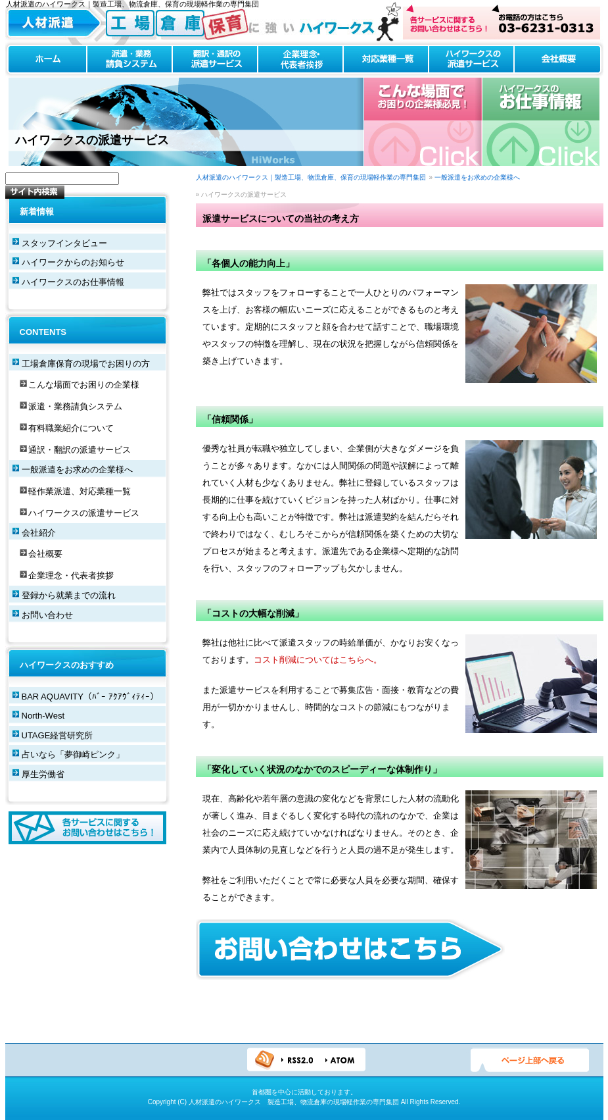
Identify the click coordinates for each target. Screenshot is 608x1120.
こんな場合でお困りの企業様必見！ (423, 122)
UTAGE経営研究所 (57, 735)
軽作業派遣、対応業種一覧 (79, 491)
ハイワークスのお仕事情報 (540, 122)
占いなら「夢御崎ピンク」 (73, 754)
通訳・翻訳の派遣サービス (79, 450)
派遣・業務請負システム (129, 59)
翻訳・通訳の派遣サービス (215, 59)
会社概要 (558, 59)
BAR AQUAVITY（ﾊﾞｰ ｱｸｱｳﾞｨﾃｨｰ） (90, 696)
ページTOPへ (530, 1060)
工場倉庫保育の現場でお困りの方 (86, 364)
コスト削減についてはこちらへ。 (318, 660)
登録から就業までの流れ (69, 595)
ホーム (46, 59)
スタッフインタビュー (64, 243)
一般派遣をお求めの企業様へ (477, 177)
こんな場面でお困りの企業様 (83, 385)
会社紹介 (39, 533)
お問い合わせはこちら (501, 22)
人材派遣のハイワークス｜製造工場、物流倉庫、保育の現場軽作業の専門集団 (311, 177)
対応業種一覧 (386, 59)
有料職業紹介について (71, 428)
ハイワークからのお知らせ (73, 262)
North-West (43, 716)
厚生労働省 (43, 774)
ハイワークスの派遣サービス (471, 59)
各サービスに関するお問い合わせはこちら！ (87, 827)
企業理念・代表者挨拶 (300, 59)
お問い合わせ (47, 615)
